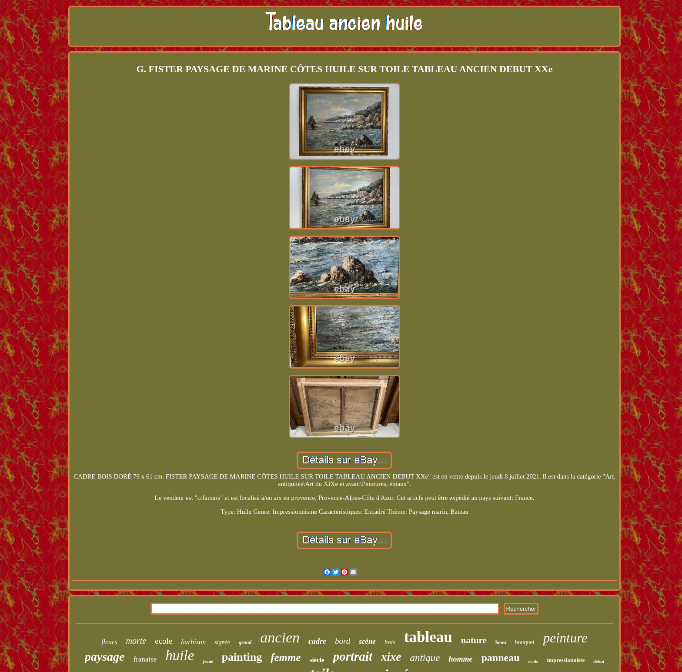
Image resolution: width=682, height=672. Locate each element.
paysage (105, 656)
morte (136, 640)
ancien (280, 637)
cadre (317, 641)
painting (242, 657)
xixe (391, 656)
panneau (500, 657)
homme (460, 659)
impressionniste (566, 660)
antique (425, 657)
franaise (145, 659)
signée (222, 642)
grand (245, 642)
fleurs (109, 641)
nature (474, 640)
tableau (428, 637)
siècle (317, 659)
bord (342, 640)
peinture (565, 637)
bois (389, 642)
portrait (352, 656)
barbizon (193, 641)
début (598, 661)
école (533, 661)
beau (500, 642)
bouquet (525, 642)
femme (286, 657)
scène (367, 641)
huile (179, 655)
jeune (208, 661)
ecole (163, 640)
